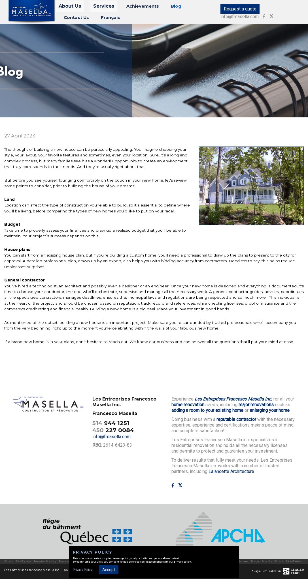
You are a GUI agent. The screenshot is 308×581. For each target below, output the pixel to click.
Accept (108, 569)
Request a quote (232, 10)
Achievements (132, 7)
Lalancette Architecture (231, 473)
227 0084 (113, 432)
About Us (73, 7)
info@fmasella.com (275, 10)
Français (73, 18)
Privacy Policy (82, 570)
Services (100, 7)
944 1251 (110, 425)
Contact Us (185, 7)
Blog (160, 7)
